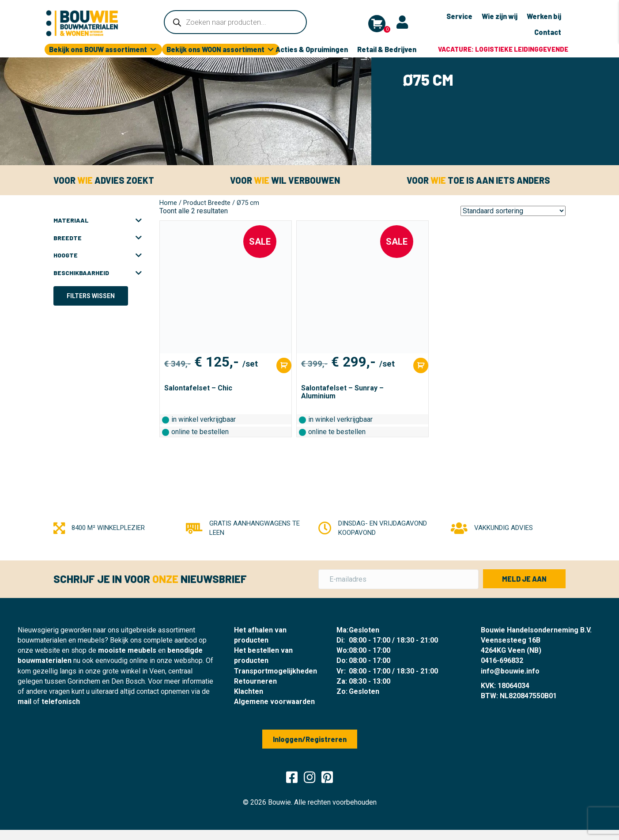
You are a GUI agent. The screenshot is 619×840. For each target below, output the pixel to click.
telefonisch (61, 701)
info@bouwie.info (510, 671)
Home (168, 203)
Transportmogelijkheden (275, 671)
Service (459, 16)
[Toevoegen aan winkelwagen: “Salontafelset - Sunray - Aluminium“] (420, 365)
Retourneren (255, 681)
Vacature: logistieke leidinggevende (503, 49)
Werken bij (544, 16)
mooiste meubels (127, 650)
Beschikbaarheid (97, 273)
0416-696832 (502, 660)
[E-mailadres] (398, 579)
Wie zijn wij (499, 16)
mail (24, 701)
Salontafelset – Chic (198, 388)
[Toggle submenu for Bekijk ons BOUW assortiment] (153, 50)
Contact (547, 32)
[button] (524, 578)
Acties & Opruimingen (312, 49)
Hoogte (97, 255)
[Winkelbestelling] (513, 211)
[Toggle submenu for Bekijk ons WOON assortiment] (270, 50)
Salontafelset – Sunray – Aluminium (342, 392)
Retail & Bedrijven (386, 49)
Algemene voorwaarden (274, 701)
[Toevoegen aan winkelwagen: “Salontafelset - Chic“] (283, 365)
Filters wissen (91, 295)
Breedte (97, 238)
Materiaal (97, 220)
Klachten (248, 691)
